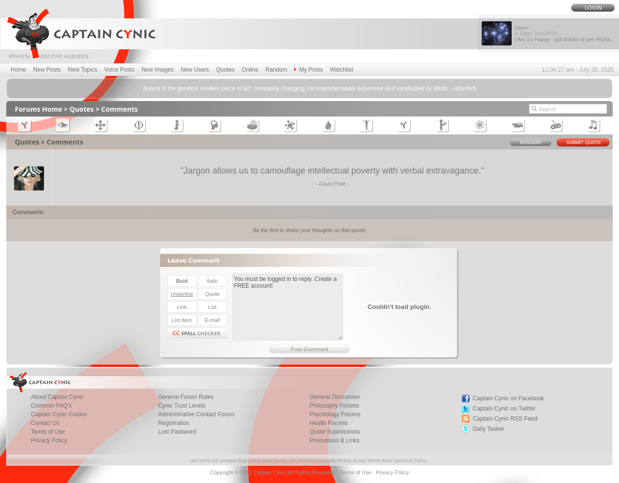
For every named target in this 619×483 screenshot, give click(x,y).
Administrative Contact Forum (196, 414)
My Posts (308, 69)
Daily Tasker (488, 428)
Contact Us (45, 423)
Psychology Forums (335, 414)
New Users (195, 69)
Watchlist (341, 69)
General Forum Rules (186, 397)
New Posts (46, 69)
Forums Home (38, 109)
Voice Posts (119, 69)
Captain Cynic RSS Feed (505, 418)
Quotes (225, 69)
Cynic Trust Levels (182, 405)
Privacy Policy (49, 440)
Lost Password (177, 431)
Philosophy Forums (334, 405)
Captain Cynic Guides (59, 414)
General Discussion (335, 397)
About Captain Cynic (57, 397)
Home (18, 69)
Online (250, 69)
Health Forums (329, 423)
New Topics (82, 69)
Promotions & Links (334, 440)
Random (276, 69)
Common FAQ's (51, 405)
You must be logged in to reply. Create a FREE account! (287, 307)
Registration (173, 423)
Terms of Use (48, 431)
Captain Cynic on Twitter (504, 408)
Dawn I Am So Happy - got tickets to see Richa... (564, 33)
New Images (158, 69)
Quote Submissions (335, 431)
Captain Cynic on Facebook (508, 398)
